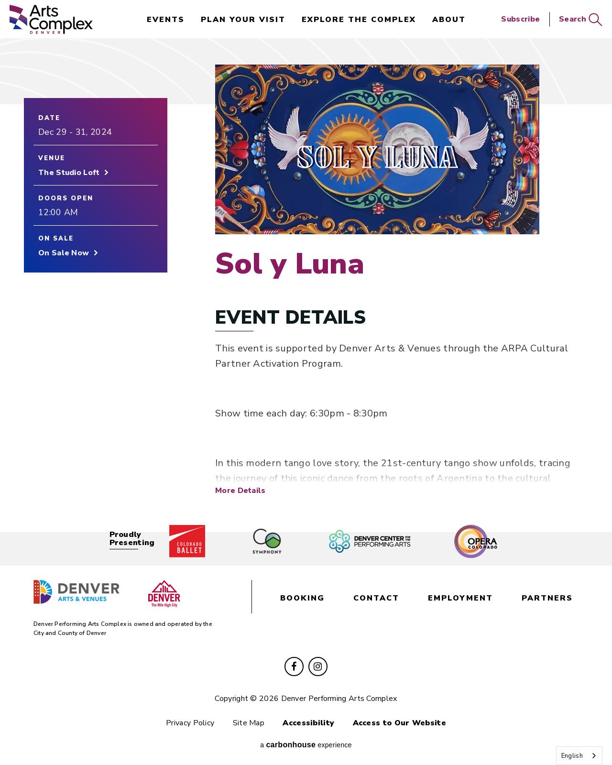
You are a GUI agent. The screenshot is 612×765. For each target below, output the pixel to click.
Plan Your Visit (243, 19)
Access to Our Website (399, 723)
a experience (306, 745)
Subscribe (520, 19)
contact (376, 598)
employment (460, 598)
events (166, 19)
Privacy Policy (190, 723)
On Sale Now (63, 253)
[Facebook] (294, 666)
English (572, 756)
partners (547, 598)
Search (580, 19)
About (449, 19)
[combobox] (579, 755)
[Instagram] (318, 666)
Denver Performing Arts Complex (51, 19)
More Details (240, 490)
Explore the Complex (359, 19)
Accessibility (308, 723)
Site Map (248, 723)
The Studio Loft (69, 172)
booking (302, 598)
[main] (306, 281)
